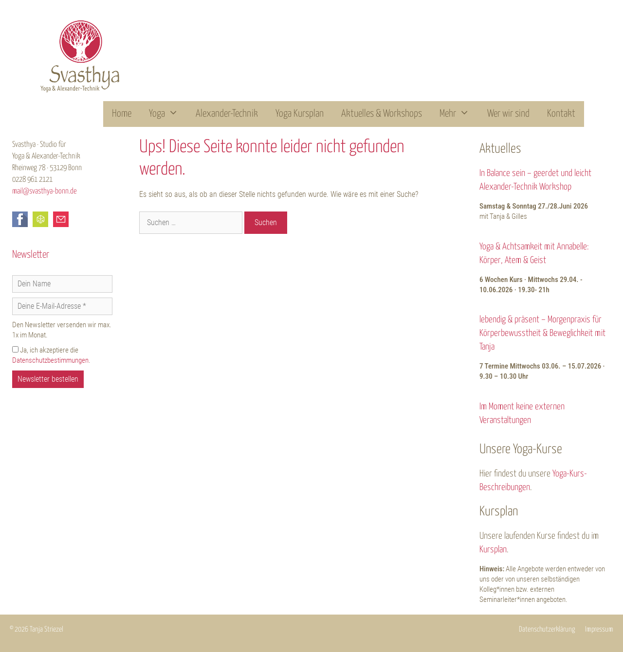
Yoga (168, 114)
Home (121, 114)
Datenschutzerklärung (547, 629)
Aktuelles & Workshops (381, 114)
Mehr (459, 114)
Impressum (599, 629)
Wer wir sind (508, 114)
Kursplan (493, 549)
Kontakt (561, 114)
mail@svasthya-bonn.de (44, 191)
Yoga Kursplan (299, 114)
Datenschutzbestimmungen (50, 360)
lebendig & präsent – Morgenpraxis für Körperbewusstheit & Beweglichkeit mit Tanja (542, 333)
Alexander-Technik (227, 114)
